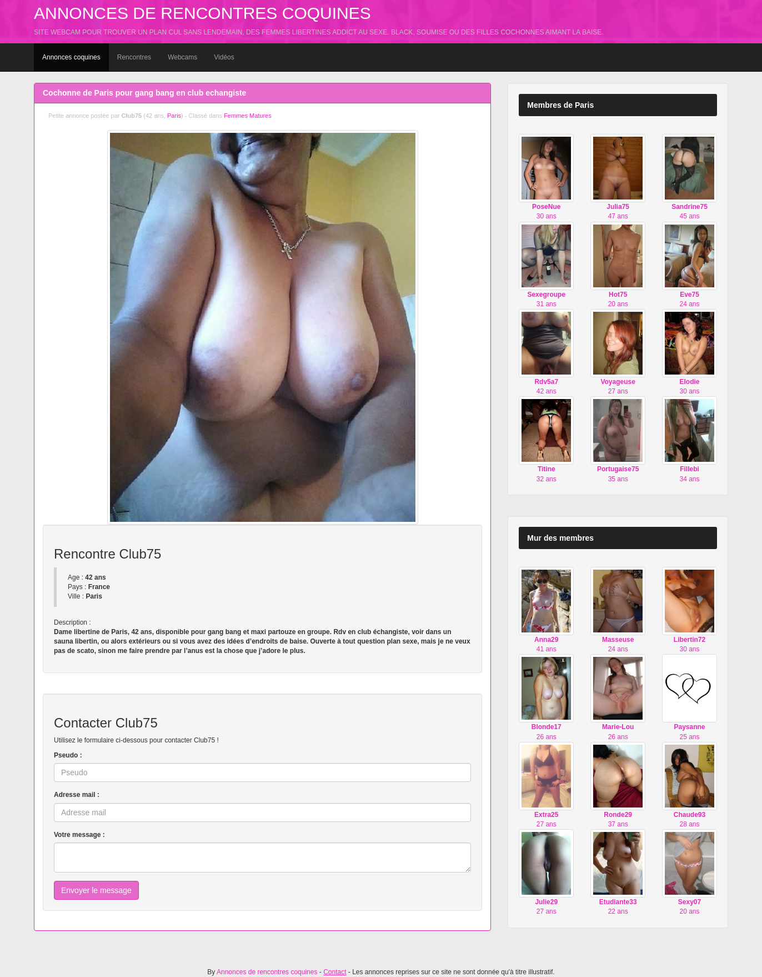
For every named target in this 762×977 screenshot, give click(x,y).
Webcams (182, 57)
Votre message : (79, 835)
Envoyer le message (96, 890)
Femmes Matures (248, 115)
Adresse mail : (76, 795)
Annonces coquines (71, 57)
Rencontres (134, 57)
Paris (174, 115)
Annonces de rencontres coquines (202, 13)
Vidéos (224, 57)
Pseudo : (68, 755)
